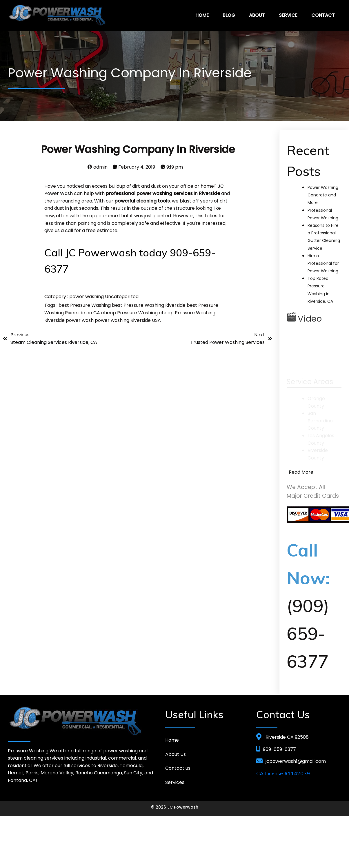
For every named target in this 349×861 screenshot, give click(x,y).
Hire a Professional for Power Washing (323, 262)
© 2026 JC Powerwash (174, 806)
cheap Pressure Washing (130, 312)
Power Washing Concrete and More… (323, 194)
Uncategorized (122, 296)
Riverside (141, 319)
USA (156, 319)
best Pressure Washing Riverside (149, 304)
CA (97, 312)
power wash (80, 319)
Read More (301, 471)
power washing (87, 296)
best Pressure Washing (85, 304)
